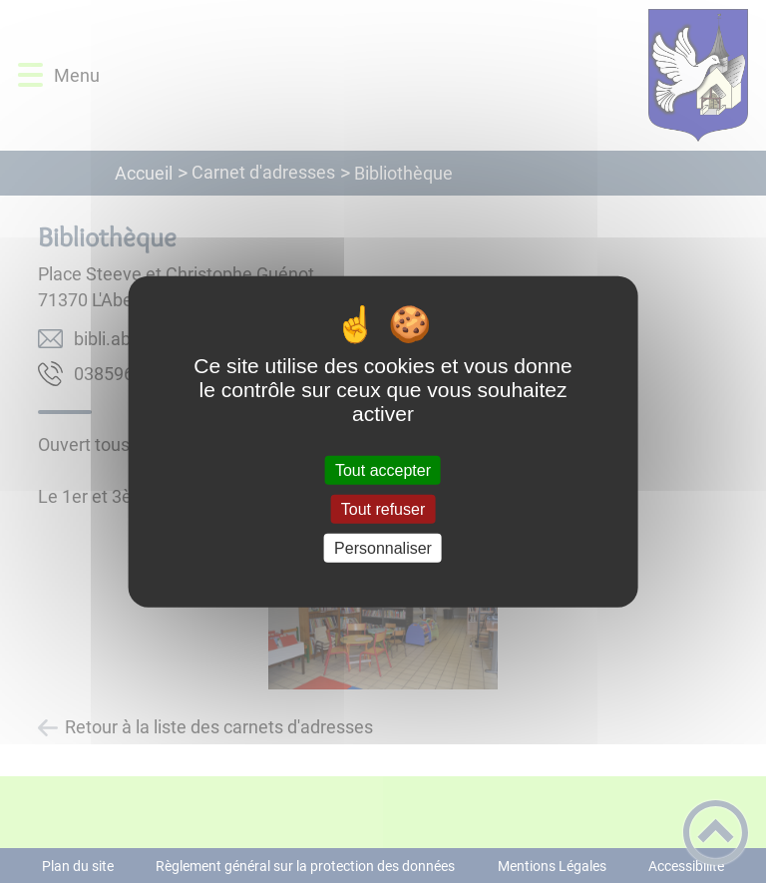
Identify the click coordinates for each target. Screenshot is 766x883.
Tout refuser (383, 508)
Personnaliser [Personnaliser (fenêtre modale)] (383, 548)
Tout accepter (383, 469)
